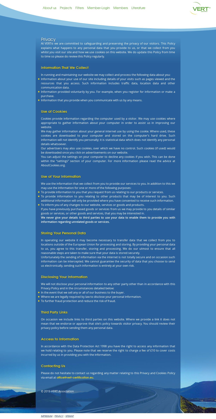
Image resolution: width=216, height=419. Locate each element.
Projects (66, 7)
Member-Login (98, 7)
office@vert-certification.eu (75, 377)
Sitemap (70, 416)
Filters (79, 7)
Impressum (46, 416)
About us (49, 7)
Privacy (59, 416)
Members (120, 7)
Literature (138, 7)
